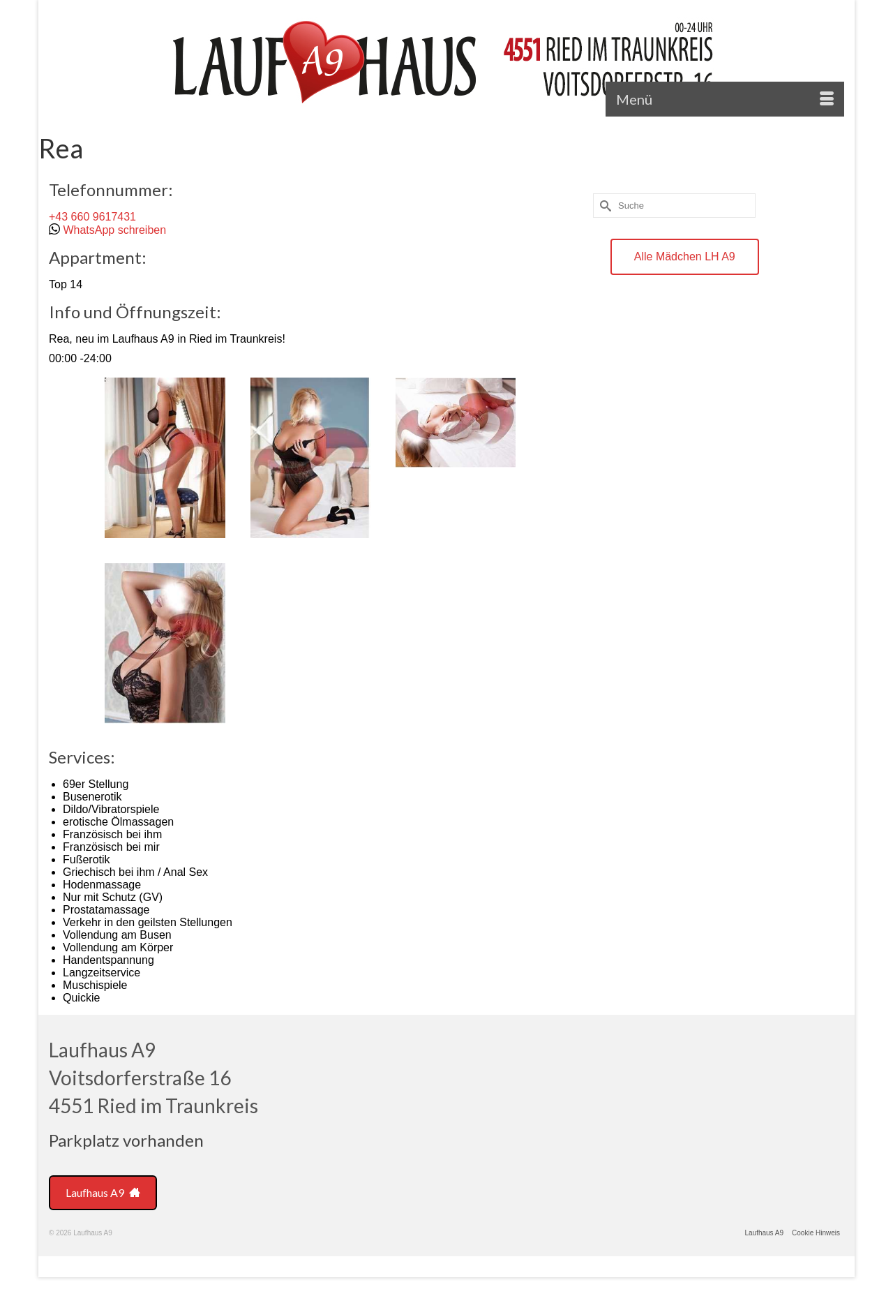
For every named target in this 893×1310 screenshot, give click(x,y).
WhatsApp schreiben (114, 230)
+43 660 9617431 (92, 217)
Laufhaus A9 (103, 1192)
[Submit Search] (603, 205)
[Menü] (725, 99)
